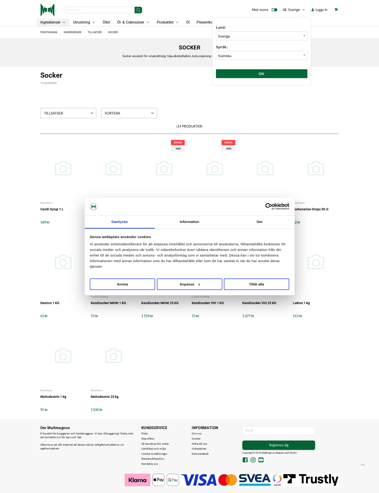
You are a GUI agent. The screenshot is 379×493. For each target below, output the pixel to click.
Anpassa (190, 284)
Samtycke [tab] (119, 222)
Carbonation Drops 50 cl (310, 209)
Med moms (264, 11)
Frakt (144, 433)
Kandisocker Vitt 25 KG (259, 303)
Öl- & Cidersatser (133, 22)
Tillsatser (95, 32)
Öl (188, 22)
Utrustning (84, 22)
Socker (113, 32)
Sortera (130, 113)
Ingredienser (53, 22)
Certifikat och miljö (153, 448)
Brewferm (46, 203)
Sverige (294, 10)
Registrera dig (279, 445)
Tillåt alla (256, 284)
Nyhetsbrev (199, 448)
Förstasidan (48, 32)
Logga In (319, 10)
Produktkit (168, 22)
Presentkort (206, 22)
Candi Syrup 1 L (51, 209)
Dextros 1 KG (49, 303)
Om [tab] (259, 222)
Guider (196, 438)
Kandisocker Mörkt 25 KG (160, 303)
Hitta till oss (199, 443)
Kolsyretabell (200, 453)
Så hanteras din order (155, 443)
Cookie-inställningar (154, 453)
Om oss (197, 433)
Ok (262, 73)
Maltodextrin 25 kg (104, 397)
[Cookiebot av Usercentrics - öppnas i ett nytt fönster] (268, 206)
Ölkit (106, 22)
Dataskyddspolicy (152, 458)
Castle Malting (99, 296)
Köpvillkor (148, 438)
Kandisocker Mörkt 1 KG (108, 303)
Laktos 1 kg (301, 303)
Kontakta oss (149, 463)
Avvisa (122, 284)
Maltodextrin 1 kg (53, 397)
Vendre (293, 452)
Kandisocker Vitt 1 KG (208, 303)
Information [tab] (189, 222)
